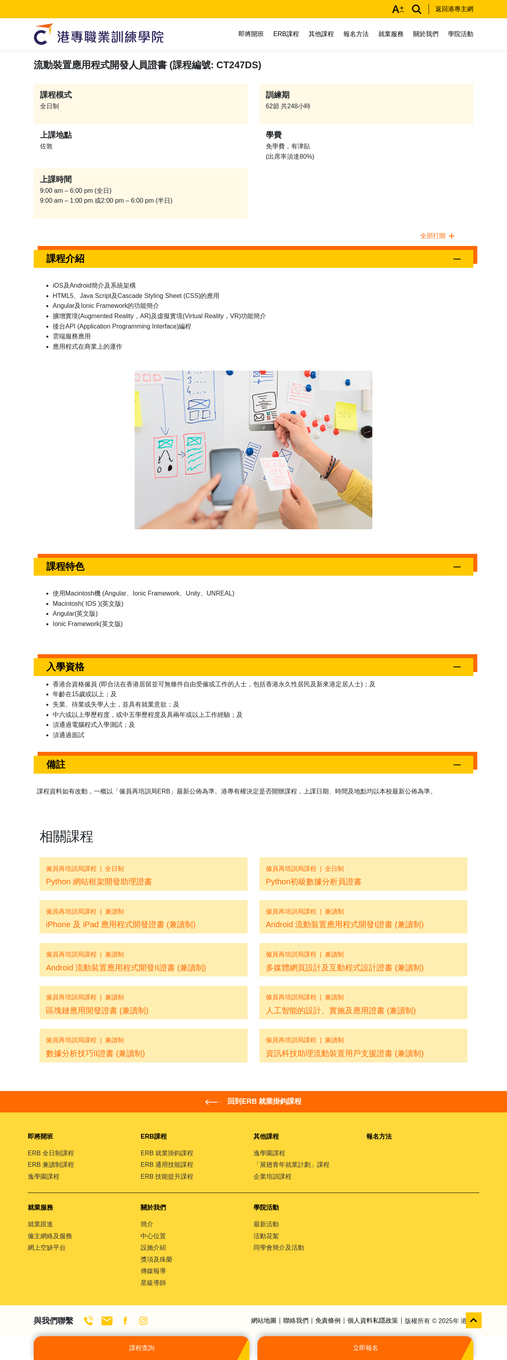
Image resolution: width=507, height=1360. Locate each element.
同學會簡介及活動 (279, 1247)
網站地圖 (263, 1321)
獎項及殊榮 (156, 1259)
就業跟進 (40, 1224)
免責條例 (328, 1321)
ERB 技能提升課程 (167, 1176)
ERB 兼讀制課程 (51, 1164)
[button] (253, 259)
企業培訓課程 (273, 1176)
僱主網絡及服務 (50, 1236)
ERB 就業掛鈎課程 (167, 1153)
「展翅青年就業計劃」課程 (292, 1164)
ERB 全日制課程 (51, 1153)
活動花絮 (266, 1236)
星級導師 (153, 1282)
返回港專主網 (454, 9)
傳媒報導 (153, 1271)
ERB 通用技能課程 (167, 1164)
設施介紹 (153, 1247)
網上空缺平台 (47, 1247)
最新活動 (266, 1224)
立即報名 (365, 1348)
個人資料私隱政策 (372, 1321)
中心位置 (153, 1236)
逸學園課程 (43, 1176)
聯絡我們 (296, 1321)
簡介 (147, 1224)
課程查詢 (141, 1348)
